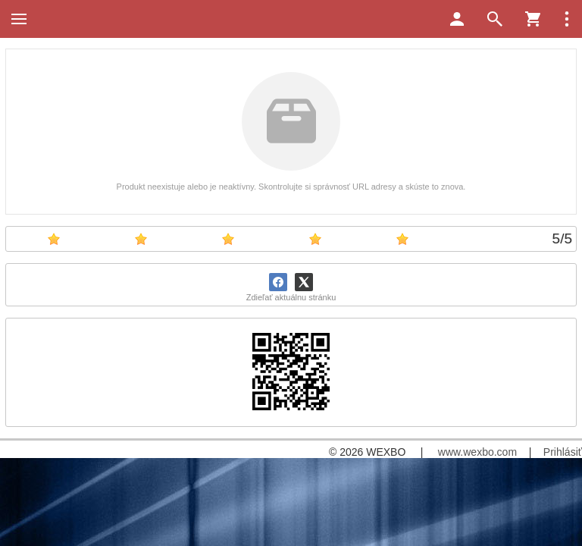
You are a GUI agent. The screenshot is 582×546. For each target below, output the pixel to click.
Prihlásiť (562, 452)
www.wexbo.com (477, 452)
